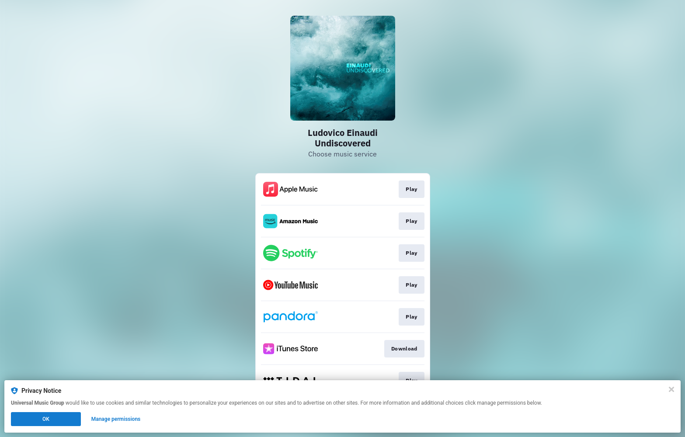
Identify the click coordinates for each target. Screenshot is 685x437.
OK (45, 419)
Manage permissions (116, 419)
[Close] (671, 389)
